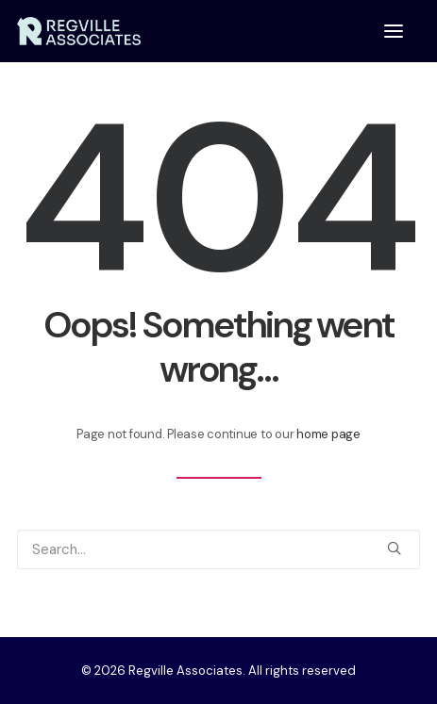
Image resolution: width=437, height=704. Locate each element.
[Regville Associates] (79, 31)
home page (328, 434)
